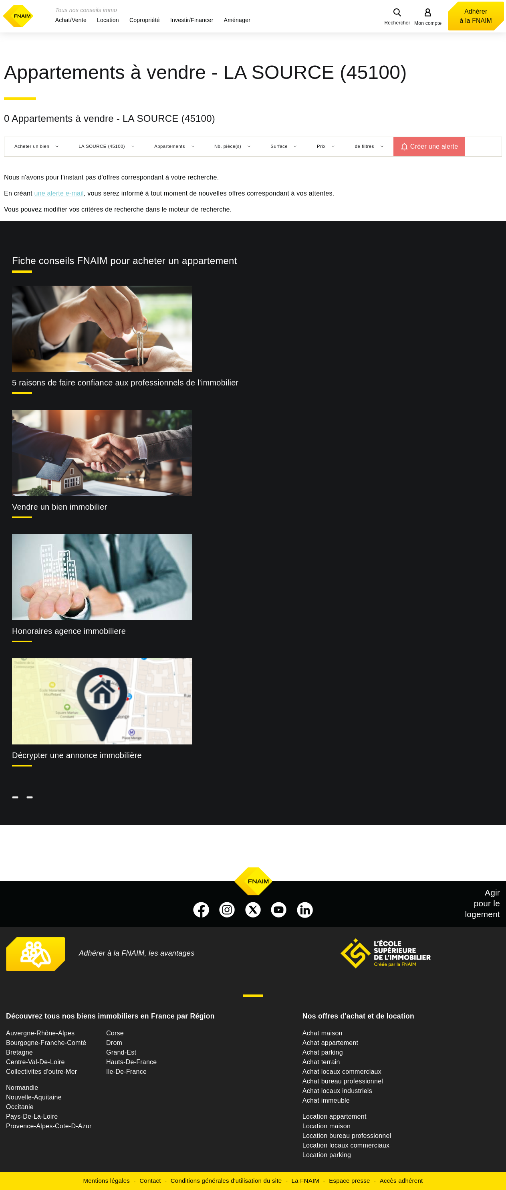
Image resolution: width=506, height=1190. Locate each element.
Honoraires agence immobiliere (69, 631)
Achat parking (322, 1052)
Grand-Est (121, 1052)
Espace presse (349, 1180)
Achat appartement (330, 1042)
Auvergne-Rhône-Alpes (40, 1033)
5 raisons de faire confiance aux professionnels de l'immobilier (125, 382)
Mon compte (428, 23)
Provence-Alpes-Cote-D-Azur (49, 1126)
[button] (71, 20)
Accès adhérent (401, 1180)
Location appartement (334, 1116)
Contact (150, 1180)
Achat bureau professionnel (342, 1081)
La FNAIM (306, 1180)
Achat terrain (321, 1062)
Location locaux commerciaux (346, 1145)
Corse (115, 1033)
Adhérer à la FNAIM (476, 16)
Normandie (22, 1087)
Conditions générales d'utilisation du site (226, 1180)
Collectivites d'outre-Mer (41, 1071)
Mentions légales (106, 1180)
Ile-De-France (126, 1071)
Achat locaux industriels (337, 1090)
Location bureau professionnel (346, 1135)
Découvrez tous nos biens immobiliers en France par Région (110, 1016)
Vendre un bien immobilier (59, 506)
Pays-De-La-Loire (32, 1116)
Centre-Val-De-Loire (35, 1062)
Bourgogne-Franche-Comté (46, 1042)
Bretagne (19, 1052)
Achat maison (322, 1033)
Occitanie (20, 1106)
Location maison (326, 1126)
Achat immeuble (326, 1100)
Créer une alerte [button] (434, 146)
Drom (114, 1042)
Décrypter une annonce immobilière (77, 755)
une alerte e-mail (58, 193)
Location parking (326, 1155)
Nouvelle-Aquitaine (34, 1097)
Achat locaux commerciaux (341, 1071)
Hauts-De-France (131, 1062)
